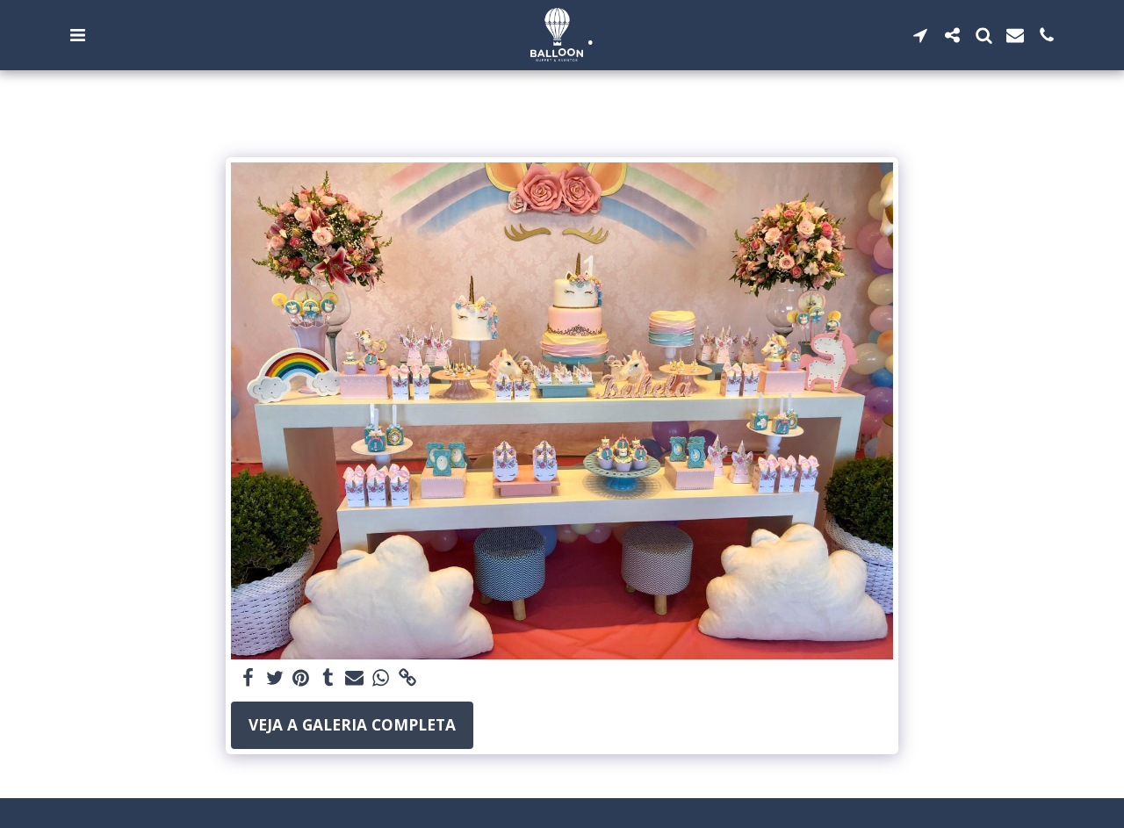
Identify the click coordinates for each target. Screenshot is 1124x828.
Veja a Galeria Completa (352, 724)
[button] (77, 35)
